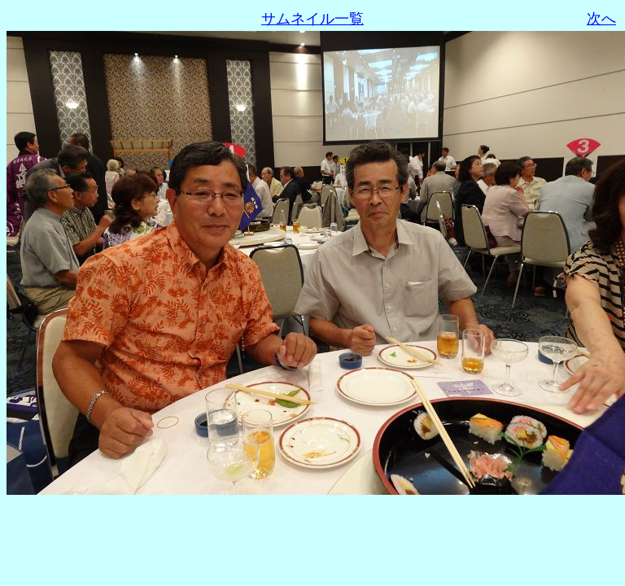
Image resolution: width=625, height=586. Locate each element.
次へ (601, 19)
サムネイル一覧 (312, 19)
